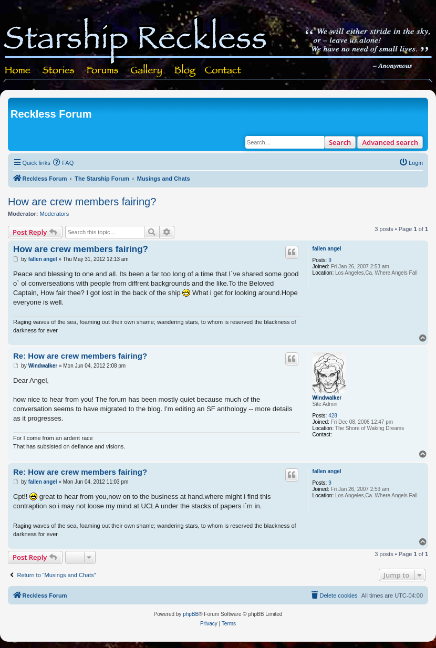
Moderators (54, 214)
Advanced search (390, 142)
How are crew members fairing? (82, 201)
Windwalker (327, 398)
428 (332, 416)
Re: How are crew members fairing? (80, 355)
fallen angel (327, 249)
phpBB (191, 614)
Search (340, 142)
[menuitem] (63, 162)
